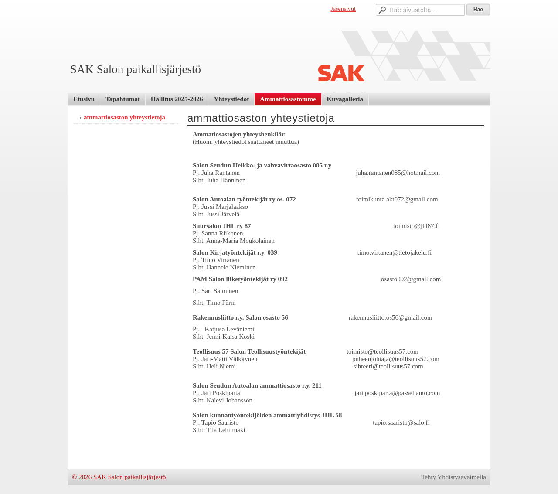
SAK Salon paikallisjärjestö (135, 69)
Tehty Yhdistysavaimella (453, 477)
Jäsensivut (343, 9)
